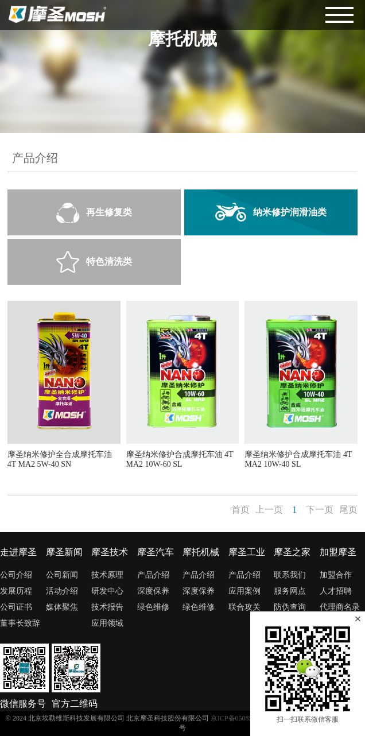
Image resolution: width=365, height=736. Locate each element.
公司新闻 (62, 575)
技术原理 (107, 575)
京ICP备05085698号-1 (243, 718)
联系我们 (290, 575)
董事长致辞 (20, 623)
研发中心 (107, 591)
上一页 (269, 509)
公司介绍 (16, 575)
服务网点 (290, 591)
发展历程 (16, 591)
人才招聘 (336, 591)
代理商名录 (340, 607)
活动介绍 (62, 591)
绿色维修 (153, 607)
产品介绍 (153, 575)
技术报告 (107, 607)
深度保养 (153, 591)
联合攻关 (244, 607)
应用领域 (107, 623)
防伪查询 (290, 607)
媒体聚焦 (62, 607)
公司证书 (16, 607)
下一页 (319, 509)
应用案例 (244, 591)
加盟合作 (336, 575)
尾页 (348, 509)
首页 (240, 509)
